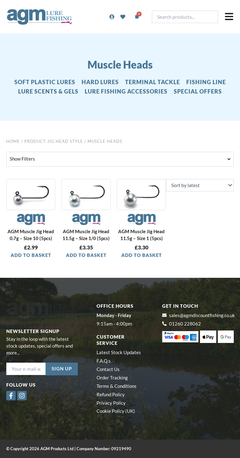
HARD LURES (100, 82)
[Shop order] (200, 185)
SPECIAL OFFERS (198, 91)
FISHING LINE (206, 82)
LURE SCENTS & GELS (48, 91)
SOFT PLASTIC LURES (44, 82)
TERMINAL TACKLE (152, 82)
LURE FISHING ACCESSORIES (126, 91)
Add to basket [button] (31, 255)
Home (13, 141)
